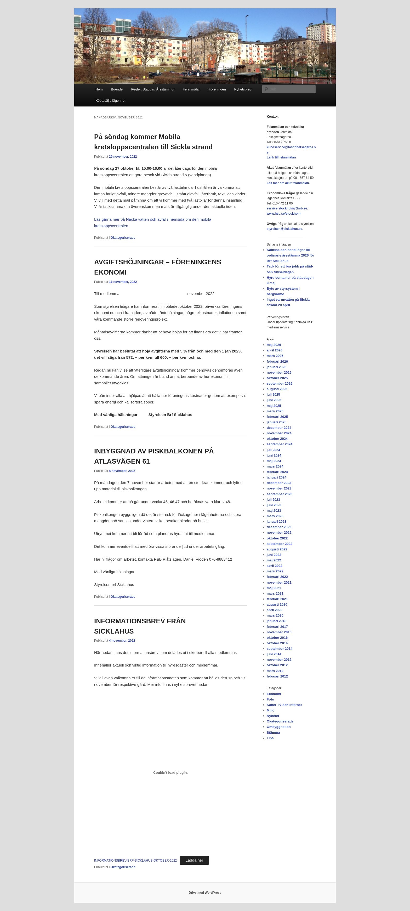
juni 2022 (274, 555)
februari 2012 (277, 676)
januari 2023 (276, 521)
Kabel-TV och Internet (284, 705)
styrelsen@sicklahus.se (284, 229)
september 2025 (279, 383)
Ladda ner (194, 860)
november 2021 (279, 582)
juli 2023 (273, 500)
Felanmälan (192, 89)
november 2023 (279, 488)
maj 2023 (274, 511)
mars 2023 (275, 516)
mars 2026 (275, 356)
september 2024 (279, 444)
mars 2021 (275, 593)
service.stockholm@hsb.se (287, 208)
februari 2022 (277, 577)
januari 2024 (276, 477)
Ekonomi (274, 694)
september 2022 (279, 544)
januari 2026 (276, 367)
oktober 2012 (277, 665)
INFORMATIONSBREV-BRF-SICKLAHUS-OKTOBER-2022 (135, 860)
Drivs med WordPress (205, 893)
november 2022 (279, 532)
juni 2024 (274, 455)
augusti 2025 (277, 389)
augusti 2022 (277, 549)
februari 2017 (277, 627)
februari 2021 (277, 599)
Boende (117, 89)
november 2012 (279, 660)
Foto (270, 699)
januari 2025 (276, 422)
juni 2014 (274, 654)
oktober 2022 (277, 538)
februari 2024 (277, 472)
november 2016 (279, 632)
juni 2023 (274, 505)
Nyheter (273, 716)
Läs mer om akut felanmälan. (288, 183)
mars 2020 (275, 615)
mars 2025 (275, 411)
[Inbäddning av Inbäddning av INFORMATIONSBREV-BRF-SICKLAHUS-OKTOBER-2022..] (170, 772)
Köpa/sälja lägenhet (110, 101)
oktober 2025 (277, 378)
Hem (98, 89)
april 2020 (274, 610)
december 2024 (279, 428)
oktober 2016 (277, 638)
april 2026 (274, 350)
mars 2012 (275, 671)
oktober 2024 (277, 439)
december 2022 (279, 527)
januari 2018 (276, 621)
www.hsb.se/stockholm (284, 213)
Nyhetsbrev (243, 89)
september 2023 (279, 494)
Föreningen (217, 89)
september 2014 (279, 649)
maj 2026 (274, 345)
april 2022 (274, 566)
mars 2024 (275, 466)
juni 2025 (274, 400)
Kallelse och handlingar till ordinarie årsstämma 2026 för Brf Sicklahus (290, 255)
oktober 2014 (277, 643)
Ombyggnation (279, 727)
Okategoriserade (123, 238)
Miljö (271, 710)
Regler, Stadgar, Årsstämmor (152, 89)
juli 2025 (273, 394)
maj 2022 (274, 560)
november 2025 (279, 372)
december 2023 (279, 483)
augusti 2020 (277, 604)
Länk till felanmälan (281, 157)
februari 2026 (277, 361)
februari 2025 (277, 417)
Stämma (273, 733)
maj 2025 (274, 406)
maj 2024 (274, 461)
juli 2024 (273, 450)
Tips (270, 738)
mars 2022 (275, 571)
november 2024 (279, 433)
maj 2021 (274, 588)
